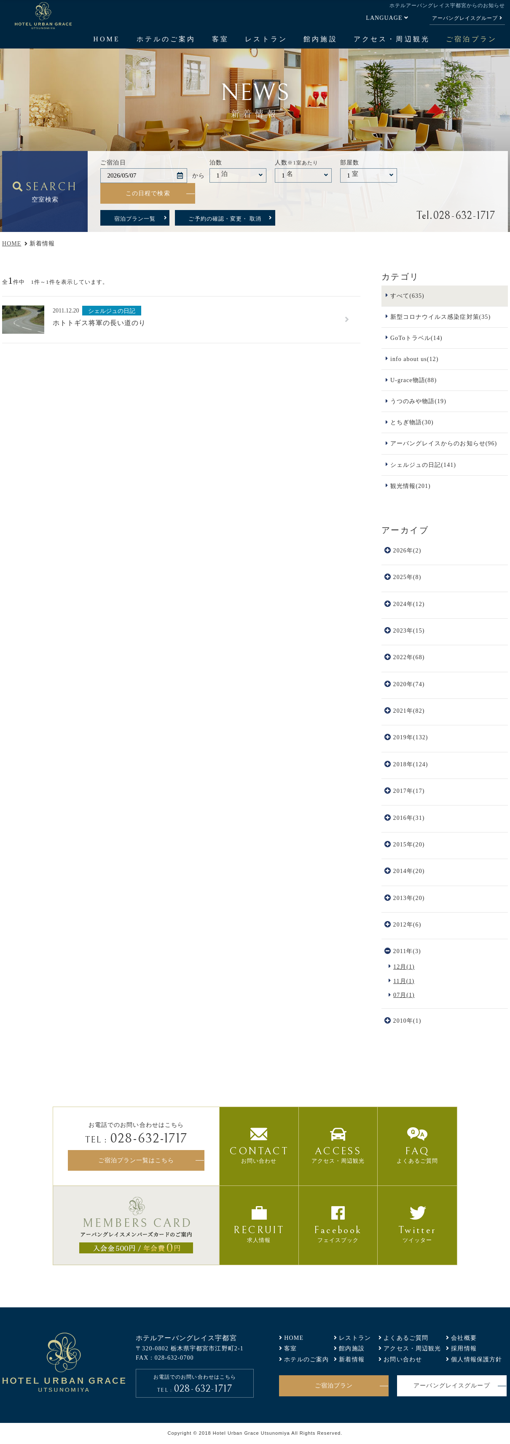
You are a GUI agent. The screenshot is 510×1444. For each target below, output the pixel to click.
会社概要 (464, 1337)
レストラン (266, 39)
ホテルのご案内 (166, 39)
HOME (106, 39)
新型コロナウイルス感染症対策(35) (440, 316)
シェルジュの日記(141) (423, 464)
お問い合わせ (403, 1359)
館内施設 (320, 39)
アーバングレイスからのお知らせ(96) (443, 443)
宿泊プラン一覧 (135, 219)
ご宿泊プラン (471, 39)
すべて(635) (407, 295)
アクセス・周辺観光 (391, 39)
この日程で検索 (148, 193)
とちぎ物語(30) (412, 422)
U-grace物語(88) (413, 380)
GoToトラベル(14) (416, 337)
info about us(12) (414, 359)
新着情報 (352, 1359)
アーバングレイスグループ (465, 18)
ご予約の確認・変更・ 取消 (224, 219)
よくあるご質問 (406, 1337)
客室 (220, 39)
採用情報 (464, 1348)
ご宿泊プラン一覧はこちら (136, 1160)
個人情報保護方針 (476, 1359)
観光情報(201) (410, 485)
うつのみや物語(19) (418, 401)
